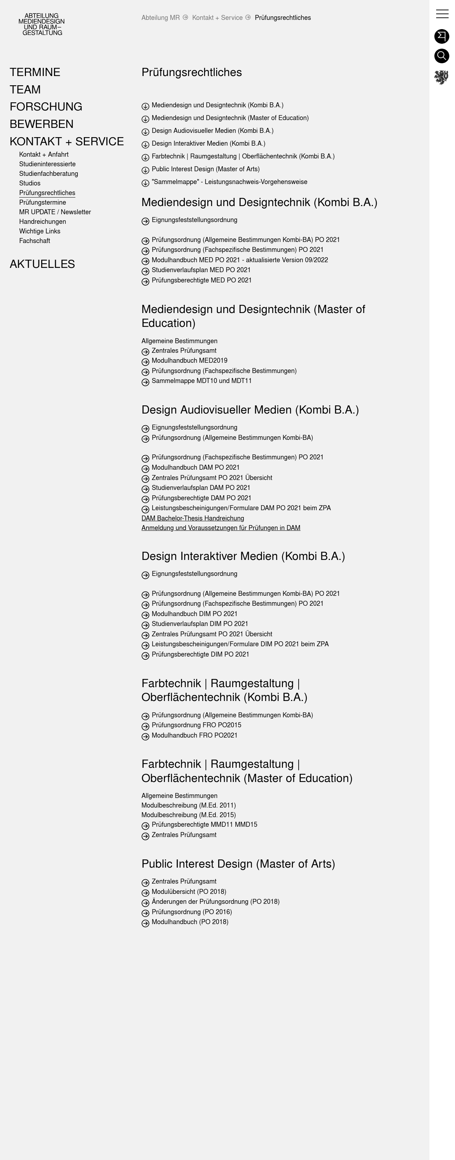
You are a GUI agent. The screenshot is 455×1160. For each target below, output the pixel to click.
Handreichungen (42, 221)
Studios (30, 183)
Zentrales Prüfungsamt (184, 350)
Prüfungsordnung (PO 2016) (192, 911)
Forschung (46, 106)
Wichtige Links (39, 231)
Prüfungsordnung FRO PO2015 (196, 725)
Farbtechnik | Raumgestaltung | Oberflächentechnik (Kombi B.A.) (243, 156)
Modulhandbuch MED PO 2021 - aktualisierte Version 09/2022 (240, 259)
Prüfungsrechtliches (283, 17)
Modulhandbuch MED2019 (190, 360)
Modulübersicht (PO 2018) (189, 891)
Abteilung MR (160, 17)
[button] (441, 34)
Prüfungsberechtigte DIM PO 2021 (201, 654)
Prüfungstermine (42, 202)
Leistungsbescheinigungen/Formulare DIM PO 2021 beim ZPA (240, 644)
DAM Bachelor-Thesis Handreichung (192, 518)
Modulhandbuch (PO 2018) (190, 921)
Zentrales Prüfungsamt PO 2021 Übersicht (212, 477)
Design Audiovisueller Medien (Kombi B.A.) (213, 130)
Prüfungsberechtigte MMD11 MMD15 (204, 824)
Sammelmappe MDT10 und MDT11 (202, 380)
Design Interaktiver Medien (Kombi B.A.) (209, 143)
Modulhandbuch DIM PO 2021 (195, 613)
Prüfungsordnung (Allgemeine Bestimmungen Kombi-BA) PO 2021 (246, 239)
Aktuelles (42, 263)
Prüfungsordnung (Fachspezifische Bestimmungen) (224, 370)
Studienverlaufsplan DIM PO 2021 (200, 623)
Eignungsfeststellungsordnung (194, 219)
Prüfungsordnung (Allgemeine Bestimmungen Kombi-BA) (232, 437)
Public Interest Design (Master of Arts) (206, 168)
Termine (35, 72)
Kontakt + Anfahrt (44, 154)
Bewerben (42, 123)
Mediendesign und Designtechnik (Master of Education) (230, 117)
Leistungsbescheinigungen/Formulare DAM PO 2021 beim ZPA (241, 507)
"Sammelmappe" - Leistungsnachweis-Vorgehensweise (229, 181)
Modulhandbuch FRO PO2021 (195, 735)
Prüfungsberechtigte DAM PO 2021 (202, 497)
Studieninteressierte (47, 164)
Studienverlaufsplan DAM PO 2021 (201, 487)
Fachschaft (34, 240)
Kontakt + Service (217, 17)
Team (25, 89)
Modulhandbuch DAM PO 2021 (196, 467)
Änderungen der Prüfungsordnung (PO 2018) (216, 901)
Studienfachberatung (48, 173)
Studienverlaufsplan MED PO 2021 (201, 269)
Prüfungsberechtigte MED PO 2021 (202, 280)
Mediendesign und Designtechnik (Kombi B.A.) (218, 105)
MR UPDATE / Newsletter (55, 211)
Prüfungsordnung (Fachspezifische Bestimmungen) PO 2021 (238, 249)
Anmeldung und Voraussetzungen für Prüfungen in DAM (220, 527)
